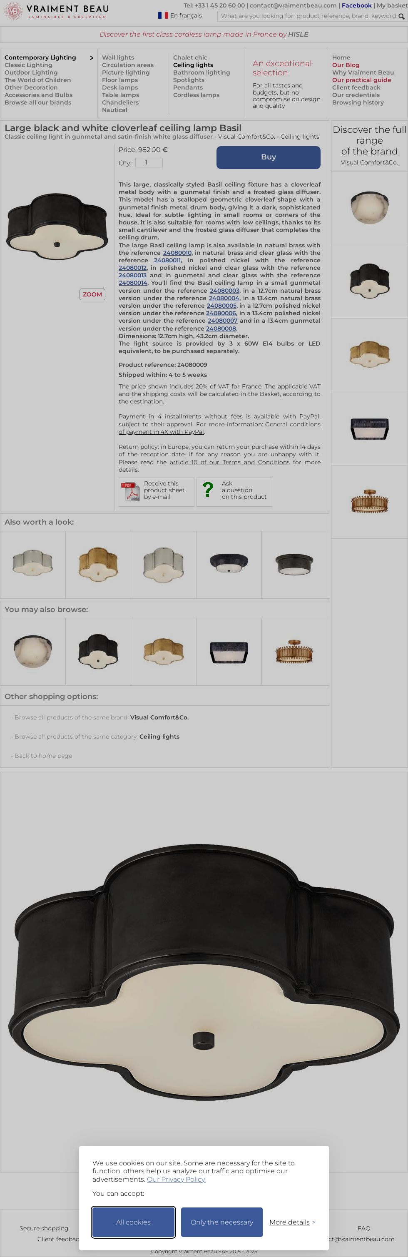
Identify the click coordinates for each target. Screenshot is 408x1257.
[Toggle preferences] (288, 1222)
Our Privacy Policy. (176, 1179)
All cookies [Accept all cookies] (133, 1222)
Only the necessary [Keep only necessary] (222, 1222)
